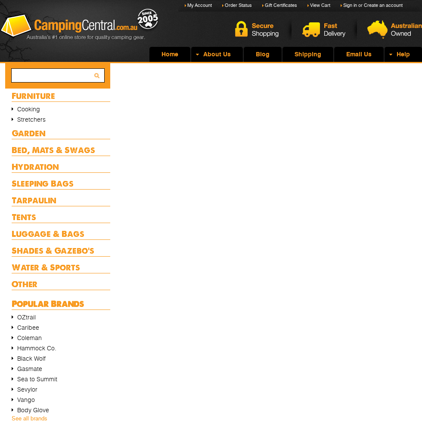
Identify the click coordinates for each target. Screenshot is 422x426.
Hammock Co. (36, 348)
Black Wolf (31, 358)
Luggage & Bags (48, 233)
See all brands (29, 418)
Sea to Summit (37, 379)
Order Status (238, 5)
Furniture (33, 95)
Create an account (383, 5)
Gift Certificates (281, 5)
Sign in (350, 5)
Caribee (28, 327)
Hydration (35, 166)
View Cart (320, 5)
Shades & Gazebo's (53, 250)
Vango (26, 400)
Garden (29, 133)
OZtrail (26, 317)
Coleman (29, 338)
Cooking (28, 109)
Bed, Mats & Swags (53, 150)
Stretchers (31, 119)
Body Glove (33, 410)
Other (24, 284)
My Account (199, 5)
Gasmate (29, 369)
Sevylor (27, 389)
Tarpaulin (34, 200)
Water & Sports (46, 267)
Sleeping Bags (43, 183)
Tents (24, 217)
